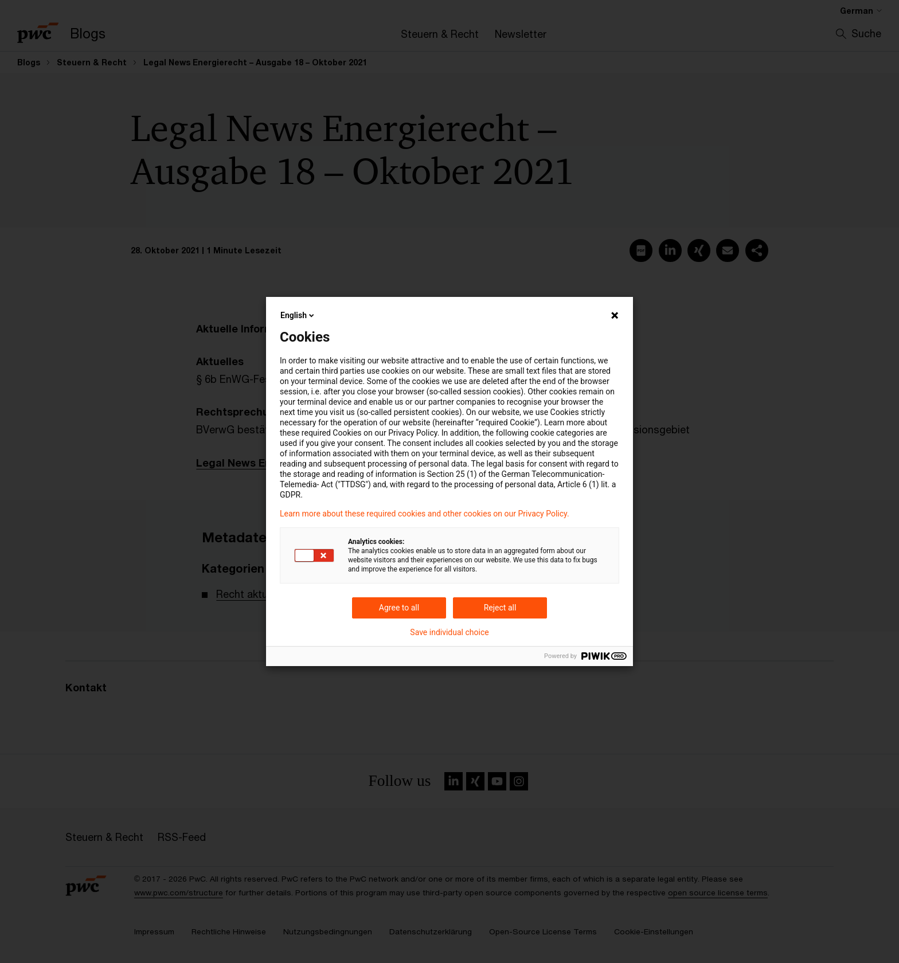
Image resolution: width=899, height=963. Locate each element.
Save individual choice (449, 632)
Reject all (500, 607)
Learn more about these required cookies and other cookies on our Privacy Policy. (424, 513)
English (298, 315)
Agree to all (399, 607)
